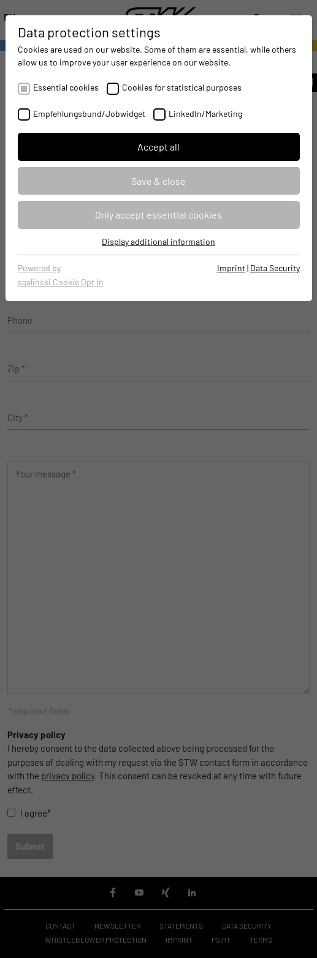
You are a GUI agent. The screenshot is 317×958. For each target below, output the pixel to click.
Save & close (158, 181)
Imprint (231, 268)
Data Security (275, 268)
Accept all (158, 146)
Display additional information (158, 241)
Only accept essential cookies (158, 214)
